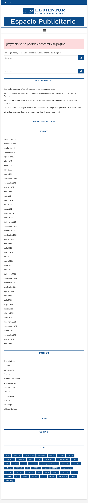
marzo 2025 (8, 174)
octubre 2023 (9, 230)
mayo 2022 (8, 304)
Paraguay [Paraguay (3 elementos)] (65, 472)
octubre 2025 (9, 148)
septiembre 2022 (11, 287)
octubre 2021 (9, 330)
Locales (7, 391)
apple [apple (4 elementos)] (7, 455)
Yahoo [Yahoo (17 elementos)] (73, 476)
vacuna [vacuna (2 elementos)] (51, 476)
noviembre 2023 (10, 226)
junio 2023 (8, 248)
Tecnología (8, 404)
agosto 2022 (9, 291)
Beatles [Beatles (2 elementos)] (51, 455)
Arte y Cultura (9, 361)
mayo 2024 (8, 200)
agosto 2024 (9, 187)
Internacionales (10, 387)
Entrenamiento (10, 383)
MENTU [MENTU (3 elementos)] (8, 472)
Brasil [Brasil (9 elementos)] (30, 459)
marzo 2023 (8, 261)
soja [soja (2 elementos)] (17, 476)
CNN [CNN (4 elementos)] (39, 459)
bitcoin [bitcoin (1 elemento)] (61, 455)
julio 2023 (8, 244)
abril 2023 (8, 257)
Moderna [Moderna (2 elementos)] (30, 472)
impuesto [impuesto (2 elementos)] (76, 464)
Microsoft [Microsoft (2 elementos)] (19, 472)
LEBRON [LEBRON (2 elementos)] (55, 468)
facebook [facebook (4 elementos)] (65, 464)
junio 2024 (8, 196)
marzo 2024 (8, 209)
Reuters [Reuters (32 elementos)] (8, 476)
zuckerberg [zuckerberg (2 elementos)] (9, 481)
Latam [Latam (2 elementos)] (46, 468)
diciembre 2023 (10, 222)
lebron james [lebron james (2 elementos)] (67, 468)
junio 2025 (8, 165)
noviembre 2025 (10, 144)
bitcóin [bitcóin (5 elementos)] (70, 455)
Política (7, 400)
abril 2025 (8, 170)
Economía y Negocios (12, 378)
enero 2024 (8, 217)
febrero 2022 (9, 313)
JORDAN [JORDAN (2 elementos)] (36, 468)
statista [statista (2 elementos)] (34, 476)
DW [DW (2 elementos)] (7, 464)
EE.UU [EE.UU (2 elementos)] (15, 464)
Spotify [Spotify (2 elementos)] (25, 476)
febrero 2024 (9, 213)
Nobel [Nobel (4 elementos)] (55, 472)
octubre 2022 (9, 283)
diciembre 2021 (10, 322)
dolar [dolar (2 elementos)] (74, 459)
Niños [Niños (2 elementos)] (47, 472)
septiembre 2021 (11, 335)
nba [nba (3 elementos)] (39, 472)
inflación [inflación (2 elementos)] (8, 468)
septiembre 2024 (11, 183)
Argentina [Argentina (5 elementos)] (17, 455)
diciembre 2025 (10, 139)
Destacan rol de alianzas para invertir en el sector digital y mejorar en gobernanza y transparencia (42, 107)
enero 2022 (8, 317)
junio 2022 (8, 300)
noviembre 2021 (10, 326)
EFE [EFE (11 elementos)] (23, 464)
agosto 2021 (9, 339)
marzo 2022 (8, 309)
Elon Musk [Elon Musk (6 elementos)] (33, 464)
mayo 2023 (8, 252)
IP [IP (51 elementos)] (27, 468)
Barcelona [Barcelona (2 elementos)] (41, 455)
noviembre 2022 (10, 278)
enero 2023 (8, 270)
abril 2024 (8, 204)
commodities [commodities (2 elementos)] (49, 459)
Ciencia (7, 365)
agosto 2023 (9, 239)
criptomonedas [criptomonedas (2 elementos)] (63, 459)
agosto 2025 (9, 157)
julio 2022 (8, 296)
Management (9, 396)
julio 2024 (8, 191)
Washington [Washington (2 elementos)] (63, 476)
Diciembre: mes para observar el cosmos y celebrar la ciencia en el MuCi (32, 112)
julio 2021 (8, 343)
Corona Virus (9, 370)
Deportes (7, 374)
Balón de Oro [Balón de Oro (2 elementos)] (29, 455)
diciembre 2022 (10, 274)
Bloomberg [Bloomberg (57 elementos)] (9, 459)
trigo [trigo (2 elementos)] (43, 476)
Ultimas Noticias (10, 409)
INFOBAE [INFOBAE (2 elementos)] (19, 468)
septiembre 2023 (11, 235)
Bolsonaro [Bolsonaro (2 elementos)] (21, 459)
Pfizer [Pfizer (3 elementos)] (74, 472)
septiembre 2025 (11, 152)
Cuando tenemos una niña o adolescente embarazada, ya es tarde (29, 89)
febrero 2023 (9, 265)
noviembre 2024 (10, 178)
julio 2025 (8, 161)
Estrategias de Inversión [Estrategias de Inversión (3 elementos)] (49, 464)
